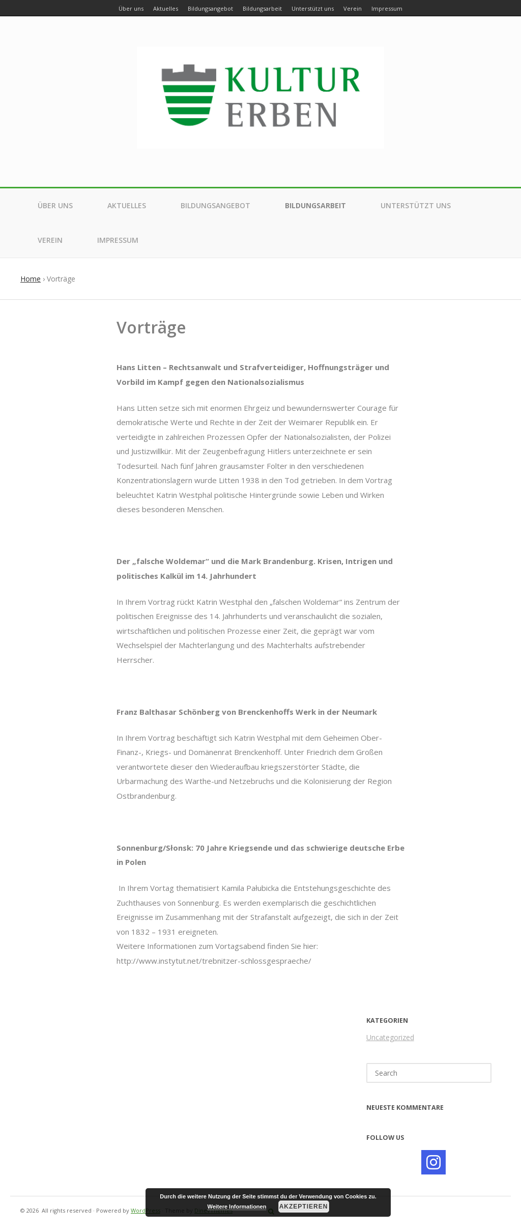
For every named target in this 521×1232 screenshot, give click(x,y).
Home (30, 279)
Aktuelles (126, 205)
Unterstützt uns (416, 205)
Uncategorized (390, 1037)
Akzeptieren (303, 1206)
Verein (50, 240)
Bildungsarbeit (315, 205)
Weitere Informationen (237, 1206)
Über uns (55, 205)
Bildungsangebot (215, 205)
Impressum (117, 240)
